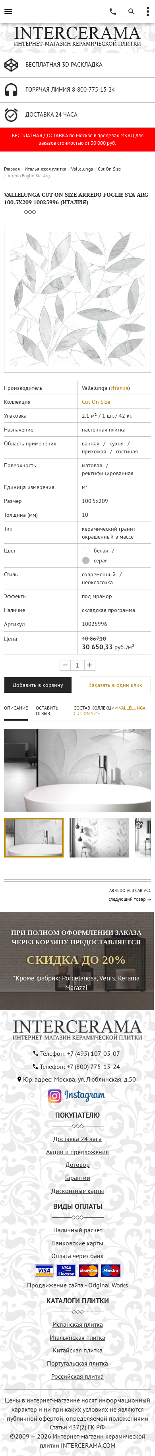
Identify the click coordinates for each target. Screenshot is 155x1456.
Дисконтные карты (77, 1191)
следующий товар (126, 899)
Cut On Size (109, 169)
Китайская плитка (78, 1350)
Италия (119, 387)
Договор (78, 1164)
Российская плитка (77, 1376)
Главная (12, 169)
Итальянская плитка (45, 169)
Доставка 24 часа (77, 1139)
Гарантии (77, 1178)
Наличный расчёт (77, 1230)
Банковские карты (77, 1243)
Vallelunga (82, 169)
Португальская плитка (77, 1363)
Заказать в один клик (115, 685)
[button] (140, 774)
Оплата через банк (77, 1256)
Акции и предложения (77, 1152)
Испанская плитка (77, 1324)
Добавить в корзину (38, 685)
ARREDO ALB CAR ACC (130, 890)
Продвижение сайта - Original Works (77, 1285)
